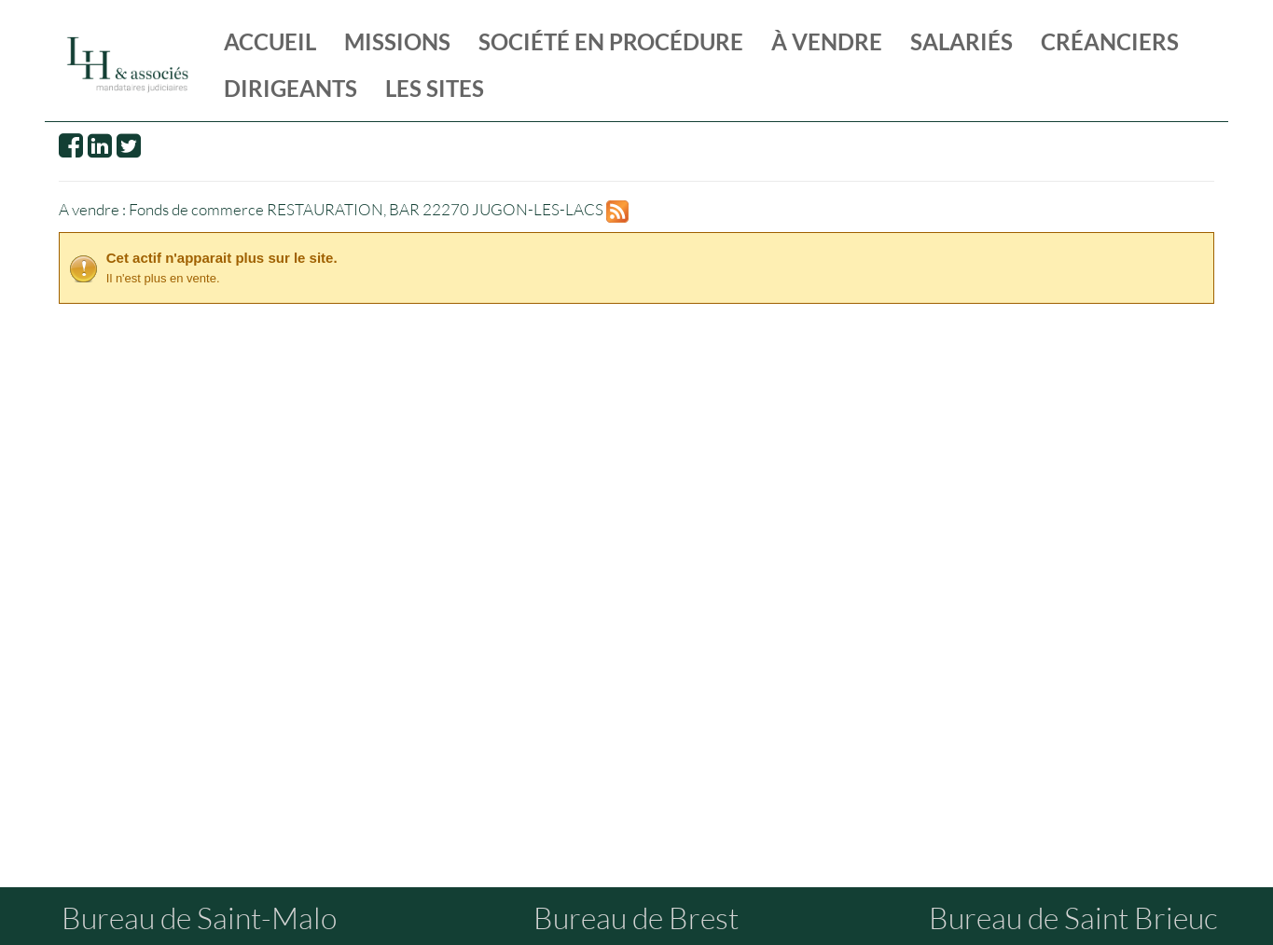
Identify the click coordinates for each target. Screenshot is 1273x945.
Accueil (270, 41)
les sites (434, 88)
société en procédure (610, 41)
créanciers (1110, 41)
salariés (961, 41)
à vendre (826, 41)
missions (397, 41)
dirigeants (290, 88)
